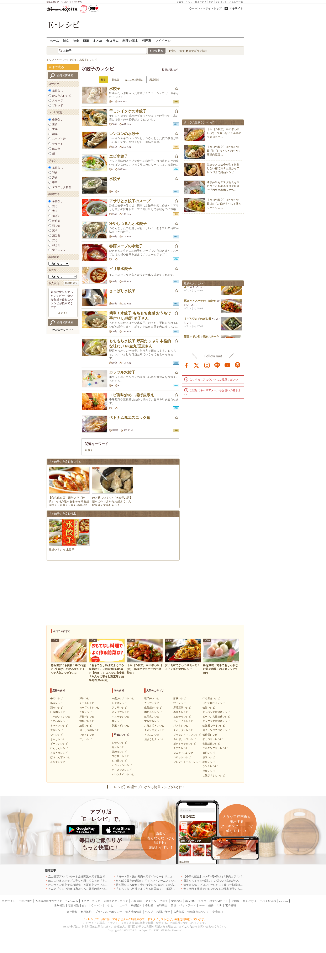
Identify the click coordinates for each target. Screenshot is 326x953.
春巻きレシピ (180, 712)
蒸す (55, 230)
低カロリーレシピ (212, 739)
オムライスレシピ (183, 721)
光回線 (235, 901)
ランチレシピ (210, 766)
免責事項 (217, 911)
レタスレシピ (119, 703)
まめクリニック (90, 901)
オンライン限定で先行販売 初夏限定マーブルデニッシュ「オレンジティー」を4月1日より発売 (106, 884)
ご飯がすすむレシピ (214, 775)
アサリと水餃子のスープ (129, 201)
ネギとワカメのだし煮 (197, 320)
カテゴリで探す (198, 50)
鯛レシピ (117, 721)
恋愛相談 (73, 905)
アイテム (150, 901)
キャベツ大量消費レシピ (216, 712)
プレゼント (221, 2)
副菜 (55, 134)
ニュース (122, 905)
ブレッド (57, 105)
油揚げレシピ (86, 721)
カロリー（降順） (134, 79)
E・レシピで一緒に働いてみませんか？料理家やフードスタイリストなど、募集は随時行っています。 (145, 919)
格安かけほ (249, 901)
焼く (55, 206)
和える (56, 245)
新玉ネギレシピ (120, 725)
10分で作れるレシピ (214, 703)
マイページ (163, 41)
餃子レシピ (179, 703)
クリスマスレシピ (122, 769)
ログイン (63, 312)
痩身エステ (215, 905)
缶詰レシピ (209, 707)
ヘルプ (149, 911)
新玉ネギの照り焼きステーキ (201, 338)
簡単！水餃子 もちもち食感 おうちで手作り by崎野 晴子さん (140, 315)
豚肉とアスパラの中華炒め (200, 302)
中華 (55, 182)
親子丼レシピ (151, 698)
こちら (188, 926)
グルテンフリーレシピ (215, 748)
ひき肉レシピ (57, 712)
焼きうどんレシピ (154, 739)
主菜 (55, 129)
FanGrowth (71, 901)
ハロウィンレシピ (122, 765)
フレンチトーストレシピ (187, 761)
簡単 (86, 41)
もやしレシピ (57, 739)
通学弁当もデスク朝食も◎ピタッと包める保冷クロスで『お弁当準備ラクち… (223, 186)
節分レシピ (118, 747)
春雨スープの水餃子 (126, 246)
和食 (55, 172)
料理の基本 (130, 41)
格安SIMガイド (219, 901)
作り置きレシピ (211, 698)
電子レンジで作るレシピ (216, 730)
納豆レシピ (85, 725)
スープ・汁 (59, 138)
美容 (173, 905)
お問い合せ (163, 911)
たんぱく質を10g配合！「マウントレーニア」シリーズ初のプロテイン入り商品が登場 (168, 880)
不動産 (149, 905)
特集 (76, 41)
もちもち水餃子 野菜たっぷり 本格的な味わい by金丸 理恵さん (140, 343)
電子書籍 (230, 905)
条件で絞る (56, 67)
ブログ (163, 901)
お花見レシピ (119, 760)
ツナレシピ (85, 739)
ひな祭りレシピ (120, 756)
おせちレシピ (119, 742)
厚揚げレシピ (86, 716)
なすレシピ (56, 734)
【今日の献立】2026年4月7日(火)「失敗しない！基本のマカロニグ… (224, 133)
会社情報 (72, 911)
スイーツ (57, 100)
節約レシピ (209, 752)
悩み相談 (59, 905)
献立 (66, 41)
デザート (57, 143)
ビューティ (200, 2)
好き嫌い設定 (71, 283)
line (217, 365)
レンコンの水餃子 (124, 134)
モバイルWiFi (268, 901)
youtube (227, 365)
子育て (180, 2)
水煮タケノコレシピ (123, 698)
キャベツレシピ (59, 725)
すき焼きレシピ (153, 721)
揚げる (56, 215)
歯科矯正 (162, 905)
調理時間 (154, 79)
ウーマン (96, 905)
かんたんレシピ (61, 95)
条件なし (57, 90)
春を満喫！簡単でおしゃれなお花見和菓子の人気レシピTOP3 (220, 888)
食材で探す (178, 50)
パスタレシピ (180, 725)
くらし (189, 2)
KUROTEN (25, 901)
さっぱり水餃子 (122, 291)
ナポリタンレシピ (183, 730)
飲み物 (56, 148)
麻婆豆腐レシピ (182, 707)
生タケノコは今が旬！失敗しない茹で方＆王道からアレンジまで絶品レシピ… (223, 168)
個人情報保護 (133, 911)
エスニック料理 (61, 187)
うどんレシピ (151, 734)
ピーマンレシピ (59, 743)
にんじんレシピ (59, 748)
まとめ (97, 41)
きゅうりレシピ (59, 752)
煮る (55, 210)
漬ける (56, 235)
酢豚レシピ (179, 698)
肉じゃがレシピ (153, 712)
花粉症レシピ (119, 751)
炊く (55, 240)
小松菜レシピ (57, 761)
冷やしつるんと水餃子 (128, 224)
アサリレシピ (119, 707)
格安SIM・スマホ (195, 901)
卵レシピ (84, 698)
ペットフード (187, 905)
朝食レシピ (209, 761)
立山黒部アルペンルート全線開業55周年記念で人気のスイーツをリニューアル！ (97, 876)
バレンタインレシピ (123, 774)
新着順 (115, 79)
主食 (55, 124)
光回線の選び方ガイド (48, 901)
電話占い (176, 901)
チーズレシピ (86, 703)
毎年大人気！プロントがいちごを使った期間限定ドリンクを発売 (222, 884)
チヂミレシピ (180, 748)
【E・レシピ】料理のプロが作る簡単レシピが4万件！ (145, 787)
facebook (186, 365)
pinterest (238, 365)
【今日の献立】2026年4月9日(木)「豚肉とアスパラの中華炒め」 (222, 876)
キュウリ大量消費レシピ (216, 721)
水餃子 (114, 89)
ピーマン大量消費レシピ (216, 716)
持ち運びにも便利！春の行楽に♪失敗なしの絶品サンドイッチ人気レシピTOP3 (163, 884)
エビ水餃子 (118, 156)
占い (211, 2)
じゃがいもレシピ (60, 716)
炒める (56, 220)
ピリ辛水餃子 (120, 269)
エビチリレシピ (182, 716)
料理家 (146, 41)
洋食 (55, 177)
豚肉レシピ (56, 703)
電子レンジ (59, 249)
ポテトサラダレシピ (184, 743)
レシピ (109, 905)
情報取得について (198, 911)
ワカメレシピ (86, 734)
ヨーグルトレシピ (89, 707)
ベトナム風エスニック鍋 (129, 418)
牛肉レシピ (56, 698)
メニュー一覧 (236, 2)
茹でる (56, 225)
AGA (202, 905)
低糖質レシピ (210, 734)
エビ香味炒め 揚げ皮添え (131, 395)
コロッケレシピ (182, 757)
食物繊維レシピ (211, 743)
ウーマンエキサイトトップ (205, 8)
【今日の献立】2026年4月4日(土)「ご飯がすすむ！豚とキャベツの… (224, 203)
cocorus (283, 901)
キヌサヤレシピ (120, 716)
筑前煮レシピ (151, 716)
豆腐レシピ (85, 712)
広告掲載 (178, 911)
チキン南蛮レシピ (154, 730)
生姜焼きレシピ (153, 707)
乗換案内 (136, 905)
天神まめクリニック (116, 901)
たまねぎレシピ (59, 721)
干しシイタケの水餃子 (128, 111)
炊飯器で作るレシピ (214, 725)
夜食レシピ (209, 770)
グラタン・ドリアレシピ (187, 734)
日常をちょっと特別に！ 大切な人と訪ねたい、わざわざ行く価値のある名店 (229, 880)
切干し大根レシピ (89, 730)
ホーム (54, 41)
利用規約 (86, 911)
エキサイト (236, 8)
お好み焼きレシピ (154, 725)
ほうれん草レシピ (60, 757)
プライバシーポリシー (108, 911)
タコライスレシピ (183, 752)
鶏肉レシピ (56, 707)
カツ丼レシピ (151, 703)
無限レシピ (209, 757)
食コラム (112, 41)
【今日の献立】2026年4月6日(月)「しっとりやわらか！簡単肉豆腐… (224, 150)
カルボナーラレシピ (184, 739)
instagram (207, 365)
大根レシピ (56, 730)
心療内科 (136, 901)
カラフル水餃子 (122, 372)
